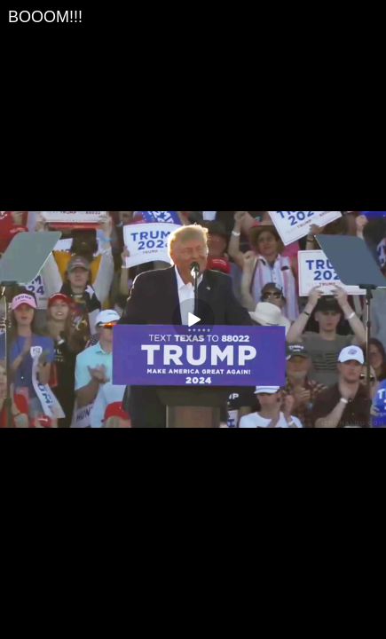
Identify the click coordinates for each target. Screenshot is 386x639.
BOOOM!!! (45, 17)
